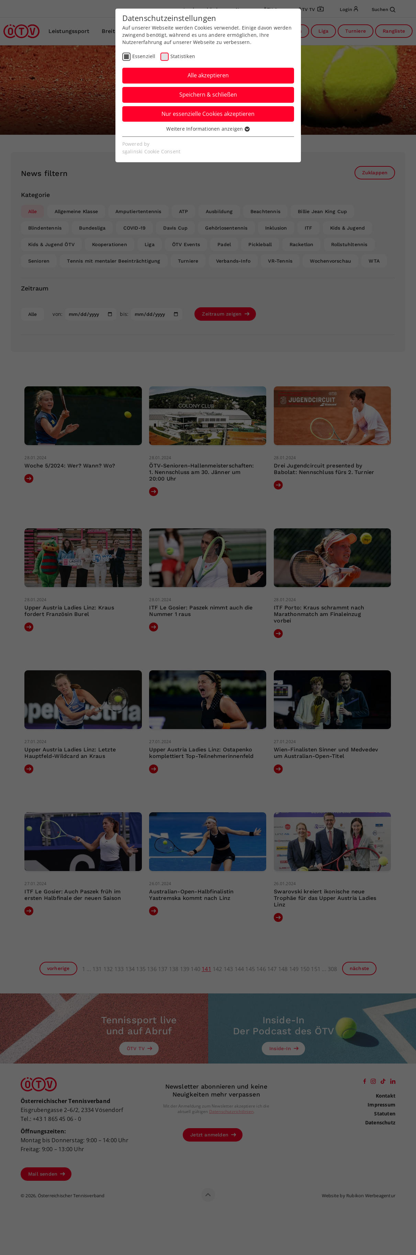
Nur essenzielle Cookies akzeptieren (208, 114)
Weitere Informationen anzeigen (207, 128)
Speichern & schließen (208, 94)
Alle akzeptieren (208, 75)
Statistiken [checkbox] (182, 56)
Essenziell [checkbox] (144, 56)
